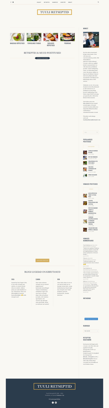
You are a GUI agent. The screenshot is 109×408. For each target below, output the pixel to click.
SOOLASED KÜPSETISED (51, 44)
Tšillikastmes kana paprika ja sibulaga (93, 229)
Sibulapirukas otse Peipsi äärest (93, 162)
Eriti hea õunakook (92, 157)
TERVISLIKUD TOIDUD (34, 43)
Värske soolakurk (92, 175)
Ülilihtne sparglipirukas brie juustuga (93, 202)
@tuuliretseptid (88, 358)
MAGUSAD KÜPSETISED (17, 43)
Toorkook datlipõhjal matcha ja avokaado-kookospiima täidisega (93, 220)
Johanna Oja (60, 395)
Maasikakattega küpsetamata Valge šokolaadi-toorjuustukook (90, 283)
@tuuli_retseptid (88, 357)
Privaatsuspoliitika (54, 399)
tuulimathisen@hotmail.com (91, 120)
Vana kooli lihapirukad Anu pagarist (92, 168)
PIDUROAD (67, 43)
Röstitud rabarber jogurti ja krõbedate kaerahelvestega (93, 210)
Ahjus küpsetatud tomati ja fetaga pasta (92, 195)
